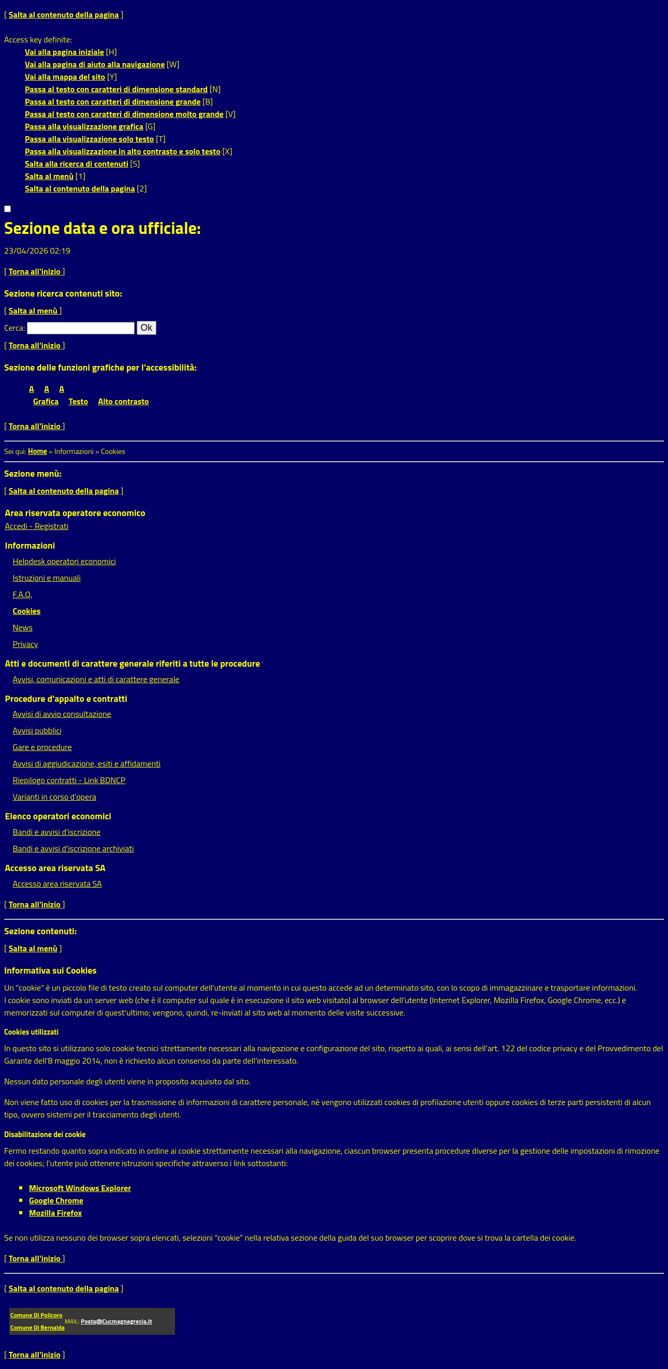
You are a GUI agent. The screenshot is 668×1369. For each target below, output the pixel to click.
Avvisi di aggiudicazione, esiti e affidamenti (87, 763)
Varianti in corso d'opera (54, 796)
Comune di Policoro (36, 1315)
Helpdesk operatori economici (64, 561)
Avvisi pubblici (37, 730)
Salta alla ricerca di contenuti (76, 163)
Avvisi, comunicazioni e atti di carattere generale (96, 679)
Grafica (46, 401)
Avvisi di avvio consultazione (62, 714)
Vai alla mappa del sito (65, 76)
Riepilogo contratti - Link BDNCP (69, 780)
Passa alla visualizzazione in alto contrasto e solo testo (123, 151)
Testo (78, 401)
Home (37, 451)
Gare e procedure (42, 747)
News (23, 627)
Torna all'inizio (36, 271)
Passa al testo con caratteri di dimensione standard (116, 89)
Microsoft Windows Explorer (80, 1188)
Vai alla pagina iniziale (64, 52)
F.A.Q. (22, 594)
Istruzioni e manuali (47, 577)
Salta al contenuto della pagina (64, 14)
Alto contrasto (123, 401)
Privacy (25, 644)
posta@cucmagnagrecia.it (116, 1321)
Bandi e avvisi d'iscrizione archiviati (73, 848)
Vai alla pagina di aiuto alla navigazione (95, 64)
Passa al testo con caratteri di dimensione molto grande (124, 114)
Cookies (27, 611)
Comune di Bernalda (37, 1327)
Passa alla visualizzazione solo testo (89, 139)
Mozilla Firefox (55, 1212)
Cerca (13, 327)
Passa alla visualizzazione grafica (84, 126)
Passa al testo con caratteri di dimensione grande (113, 101)
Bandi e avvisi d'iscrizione (57, 832)
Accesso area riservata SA (57, 883)
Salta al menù (49, 176)
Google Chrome (56, 1200)
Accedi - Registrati (37, 526)
